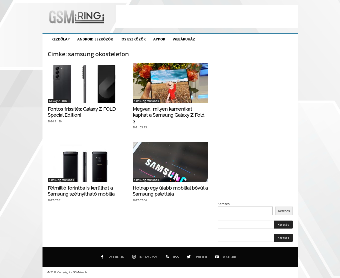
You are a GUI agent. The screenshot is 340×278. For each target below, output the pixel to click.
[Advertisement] (207, 16)
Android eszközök (95, 39)
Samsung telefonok (146, 101)
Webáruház (184, 39)
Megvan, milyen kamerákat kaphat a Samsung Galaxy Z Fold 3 (168, 115)
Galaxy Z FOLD (58, 101)
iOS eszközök (133, 39)
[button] (290, 39)
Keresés (224, 204)
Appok (159, 39)
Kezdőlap (61, 39)
